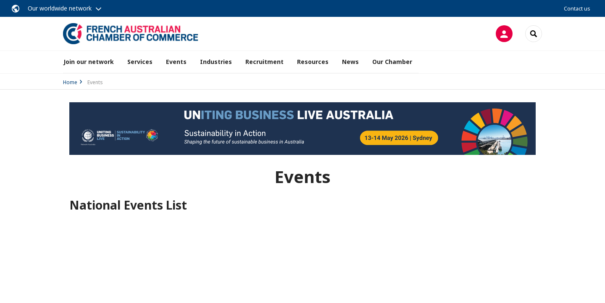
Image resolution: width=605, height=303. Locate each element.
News (350, 62)
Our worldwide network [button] (60, 8)
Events (176, 62)
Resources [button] (313, 62)
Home (70, 82)
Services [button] (140, 62)
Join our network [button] (88, 62)
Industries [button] (216, 62)
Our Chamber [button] (392, 62)
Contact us (577, 8)
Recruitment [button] (264, 62)
